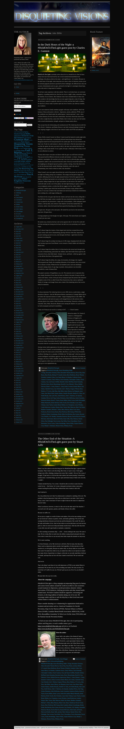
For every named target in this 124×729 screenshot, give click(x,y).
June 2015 (18, 303)
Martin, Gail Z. (95, 70)
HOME (17, 93)
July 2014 (18, 324)
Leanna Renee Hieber (59, 405)
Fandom (18, 204)
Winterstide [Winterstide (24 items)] (27, 181)
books (64, 375)
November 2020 (20, 229)
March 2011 (19, 417)
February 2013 (19, 364)
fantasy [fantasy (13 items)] (30, 148)
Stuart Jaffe (66, 419)
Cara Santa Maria (60, 377)
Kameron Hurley (45, 400)
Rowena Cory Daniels (65, 707)
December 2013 (19, 340)
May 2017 (18, 257)
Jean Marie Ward (49, 393)
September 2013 (20, 347)
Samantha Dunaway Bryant (64, 416)
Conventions (19, 199)
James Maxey (68, 391)
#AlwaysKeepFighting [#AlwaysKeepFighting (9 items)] (22, 132)
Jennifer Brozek (67, 393)
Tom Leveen (56, 421)
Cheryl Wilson (56, 379)
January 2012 (19, 394)
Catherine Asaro (76, 377)
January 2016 (19, 289)
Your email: (16, 104)
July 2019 (18, 233)
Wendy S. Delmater (49, 425)
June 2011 (18, 410)
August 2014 (19, 322)
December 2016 (19, 268)
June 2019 (18, 236)
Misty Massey (65, 409)
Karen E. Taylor (55, 400)
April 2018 (18, 250)
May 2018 (18, 247)
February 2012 (19, 392)
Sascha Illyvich (76, 416)
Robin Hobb (61, 414)
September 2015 (20, 299)
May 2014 (18, 329)
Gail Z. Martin (66, 389)
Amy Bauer (69, 666)
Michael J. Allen (56, 409)
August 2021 (19, 226)
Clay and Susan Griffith (52, 382)
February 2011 (19, 419)
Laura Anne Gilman (67, 696)
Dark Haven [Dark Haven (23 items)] (25, 142)
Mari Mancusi (71, 407)
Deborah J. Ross (73, 384)
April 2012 (18, 387)
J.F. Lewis (18, 213)
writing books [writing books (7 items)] (21, 182)
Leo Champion (70, 405)
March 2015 (19, 308)
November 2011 (19, 399)
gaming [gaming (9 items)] (24, 153)
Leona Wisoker (79, 405)
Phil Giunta (71, 412)
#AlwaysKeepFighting (57, 661)
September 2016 (20, 273)
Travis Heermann (76, 714)
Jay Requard (75, 391)
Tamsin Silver (74, 712)
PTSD (76, 412)
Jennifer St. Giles (77, 393)
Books (17, 195)
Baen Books (48, 375)
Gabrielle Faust (49, 389)
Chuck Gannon (57, 673)
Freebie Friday (19, 206)
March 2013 (19, 361)
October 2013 (19, 345)
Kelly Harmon (55, 402)
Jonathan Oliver (45, 398)
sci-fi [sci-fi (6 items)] (21, 166)
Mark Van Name (80, 407)
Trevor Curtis (51, 423)
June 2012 (18, 382)
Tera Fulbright (49, 421)
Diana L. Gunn (50, 386)
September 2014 (20, 319)
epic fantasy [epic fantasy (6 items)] (20, 148)
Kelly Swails (63, 402)
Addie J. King (67, 663)
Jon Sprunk (79, 395)
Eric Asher (71, 679)
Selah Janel (50, 419)
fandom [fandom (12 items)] (26, 148)
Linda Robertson (45, 407)
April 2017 (18, 259)
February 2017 (19, 264)
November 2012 (20, 371)
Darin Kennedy (78, 382)
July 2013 (18, 352)
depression (63, 677)
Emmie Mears (77, 386)
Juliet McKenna (70, 398)
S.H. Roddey (52, 416)
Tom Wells (64, 421)
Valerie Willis (70, 423)
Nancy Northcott (70, 703)
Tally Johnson (74, 419)
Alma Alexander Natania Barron (66, 372)
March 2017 (19, 261)
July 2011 (18, 408)
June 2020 (18, 231)
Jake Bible (61, 391)
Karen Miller (63, 400)
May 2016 (18, 282)
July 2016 (18, 278)
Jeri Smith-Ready (73, 686)
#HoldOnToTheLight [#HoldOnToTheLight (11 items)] (19, 134)
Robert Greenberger (52, 414)
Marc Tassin (63, 407)
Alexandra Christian (51, 372)
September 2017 (20, 252)
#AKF (48, 661)
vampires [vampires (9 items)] (19, 179)
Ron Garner (76, 414)
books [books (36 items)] (28, 134)
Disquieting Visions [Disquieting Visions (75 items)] (23, 144)
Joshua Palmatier (60, 398)
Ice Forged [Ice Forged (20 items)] (26, 157)
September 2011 (20, 403)
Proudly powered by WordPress (86, 727)
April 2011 (18, 415)
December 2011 (19, 396)
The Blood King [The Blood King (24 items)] (24, 169)
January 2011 (19, 422)
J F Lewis (48, 391)
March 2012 (19, 389)
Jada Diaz (54, 391)
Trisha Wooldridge (60, 423)
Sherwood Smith (58, 419)
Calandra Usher (50, 377)
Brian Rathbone (71, 375)
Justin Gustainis (79, 398)
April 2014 (18, 331)
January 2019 (19, 238)
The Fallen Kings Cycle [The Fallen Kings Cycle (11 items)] (25, 172)
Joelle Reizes (61, 395)
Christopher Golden (74, 379)
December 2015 (19, 292)
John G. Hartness (70, 395)
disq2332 (42, 39)
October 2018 (19, 240)
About (17, 87)
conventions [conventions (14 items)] (27, 138)
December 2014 (19, 312)
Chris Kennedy (64, 379)
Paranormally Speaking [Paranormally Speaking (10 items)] (24, 163)
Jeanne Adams (58, 393)
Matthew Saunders (46, 409)
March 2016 (19, 285)
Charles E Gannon (46, 379)
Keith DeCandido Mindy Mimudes (70, 693)
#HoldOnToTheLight (53, 368)
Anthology (18, 192)
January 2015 (19, 310)
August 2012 (19, 378)
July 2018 (18, 243)
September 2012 (20, 375)
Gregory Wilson (74, 389)
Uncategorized (19, 218)
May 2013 (18, 357)
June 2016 (18, 280)
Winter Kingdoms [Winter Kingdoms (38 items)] (20, 180)
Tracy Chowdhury (72, 421)
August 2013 (19, 350)
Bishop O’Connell (57, 375)
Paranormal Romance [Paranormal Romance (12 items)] (20, 165)
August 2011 (19, 406)
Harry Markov (70, 682)
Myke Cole (73, 409)
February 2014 (19, 336)
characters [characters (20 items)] (17, 136)
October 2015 (19, 296)
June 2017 (18, 254)
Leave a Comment (80, 368)
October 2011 (19, 401)
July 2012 (18, 380)
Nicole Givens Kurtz (52, 412)
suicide (60, 712)
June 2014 (18, 326)
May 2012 (18, 385)
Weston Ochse (59, 425)
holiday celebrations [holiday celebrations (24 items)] (21, 156)
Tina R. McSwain (20, 216)
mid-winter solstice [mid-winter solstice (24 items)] (24, 161)
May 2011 (18, 412)
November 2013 (20, 343)
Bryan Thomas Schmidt (63, 668)
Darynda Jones (45, 384)
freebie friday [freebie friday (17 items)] (20, 150)
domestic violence (46, 679)
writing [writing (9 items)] (16, 182)
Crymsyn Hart (19, 202)
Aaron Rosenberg (63, 370)
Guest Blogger (64, 659)
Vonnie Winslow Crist (70, 716)
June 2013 (18, 354)
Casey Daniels (19, 197)
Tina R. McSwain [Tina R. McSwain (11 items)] (21, 174)
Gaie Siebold (57, 389)
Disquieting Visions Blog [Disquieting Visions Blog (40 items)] (22, 147)
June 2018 (18, 245)
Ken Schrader (71, 402)
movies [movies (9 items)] (16, 163)
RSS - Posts (18, 114)
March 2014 (19, 333)
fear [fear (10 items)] (15, 150)
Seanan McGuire (64, 709)
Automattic (106, 727)
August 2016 (19, 275)
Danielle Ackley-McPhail (67, 382)
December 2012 (19, 368)
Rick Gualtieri (64, 705)
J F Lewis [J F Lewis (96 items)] (22, 158)
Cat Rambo (69, 377)
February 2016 (19, 287)
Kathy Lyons (71, 400)
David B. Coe (64, 384)
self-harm (79, 709)
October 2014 (19, 317)
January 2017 (19, 266)
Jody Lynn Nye (53, 395)
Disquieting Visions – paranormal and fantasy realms (27, 727)
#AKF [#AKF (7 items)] (15, 132)
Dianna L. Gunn (59, 386)
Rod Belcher (68, 414)
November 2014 (20, 315)
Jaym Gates (69, 684)
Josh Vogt (53, 398)
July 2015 (18, 301)
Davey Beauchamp (55, 384)
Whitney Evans (68, 425)
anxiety (75, 666)
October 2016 (19, 271)
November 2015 (20, 294)
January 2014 (19, 338)
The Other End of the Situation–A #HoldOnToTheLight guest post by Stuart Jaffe (60, 441)
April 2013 (18, 359)
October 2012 (19, 373)
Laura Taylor (49, 405)
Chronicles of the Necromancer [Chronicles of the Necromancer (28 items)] (24, 137)
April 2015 (18, 305)
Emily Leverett (69, 386)
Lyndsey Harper (55, 407)
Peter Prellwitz (63, 412)
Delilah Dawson (55, 677)
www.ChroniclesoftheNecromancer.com (23, 80)
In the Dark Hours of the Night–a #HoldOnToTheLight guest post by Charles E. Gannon (61, 47)
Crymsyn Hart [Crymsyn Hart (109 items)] (21, 139)
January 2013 (19, 366)
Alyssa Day (78, 372)
